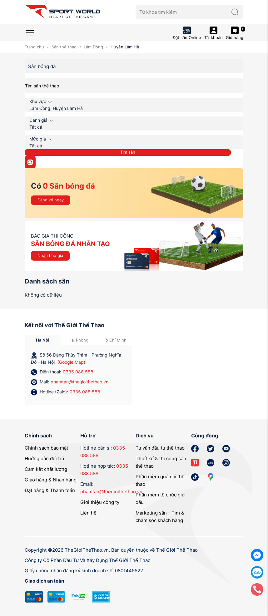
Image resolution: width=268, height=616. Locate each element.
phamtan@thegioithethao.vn (79, 381)
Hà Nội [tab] (42, 340)
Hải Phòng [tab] (78, 340)
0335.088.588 (78, 371)
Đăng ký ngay (50, 199)
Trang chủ (34, 46)
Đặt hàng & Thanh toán (50, 490)
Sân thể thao (64, 46)
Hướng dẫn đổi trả (44, 458)
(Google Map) (71, 362)
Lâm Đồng (93, 46)
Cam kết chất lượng (46, 469)
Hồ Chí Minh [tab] (114, 340)
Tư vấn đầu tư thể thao (160, 448)
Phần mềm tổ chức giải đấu (161, 498)
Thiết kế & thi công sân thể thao (161, 462)
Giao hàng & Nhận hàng (51, 480)
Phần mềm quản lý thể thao (160, 480)
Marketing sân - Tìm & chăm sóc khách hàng (160, 516)
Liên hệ (88, 513)
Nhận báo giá (50, 255)
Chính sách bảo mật (46, 448)
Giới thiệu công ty (99, 502)
